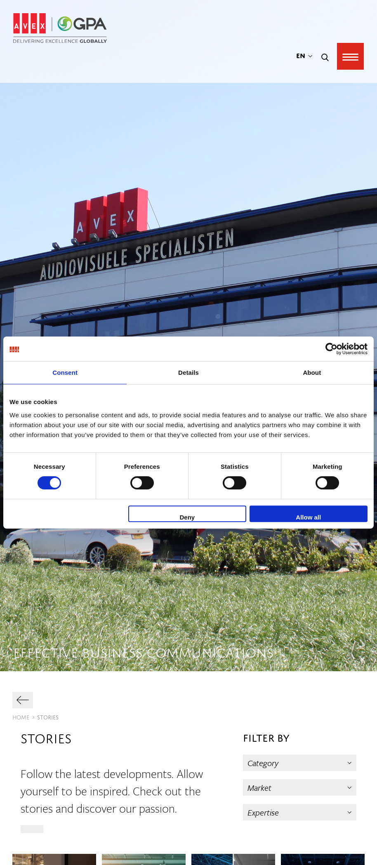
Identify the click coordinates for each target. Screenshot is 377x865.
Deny (187, 517)
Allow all (308, 517)
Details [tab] (188, 372)
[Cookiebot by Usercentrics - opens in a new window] (331, 349)
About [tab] (312, 372)
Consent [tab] (65, 372)
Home (20, 716)
